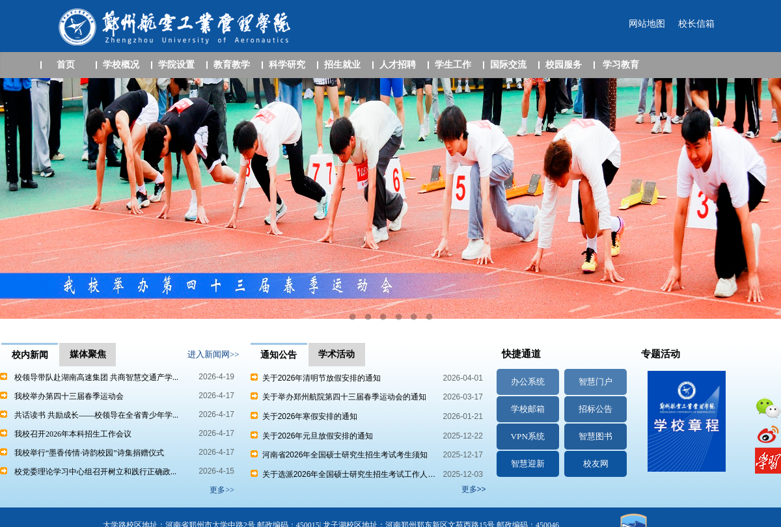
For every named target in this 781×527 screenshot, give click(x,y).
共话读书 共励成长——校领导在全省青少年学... (96, 415)
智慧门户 (595, 381)
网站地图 (647, 24)
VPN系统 (527, 436)
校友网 (596, 463)
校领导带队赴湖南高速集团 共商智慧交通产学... (96, 377)
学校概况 (121, 65)
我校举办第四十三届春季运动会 (69, 396)
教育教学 (231, 65)
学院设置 (176, 65)
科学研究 (287, 65)
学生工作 (453, 65)
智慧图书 (595, 436)
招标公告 (595, 409)
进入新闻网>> (213, 354)
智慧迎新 (528, 463)
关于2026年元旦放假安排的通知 (312, 435)
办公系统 (528, 381)
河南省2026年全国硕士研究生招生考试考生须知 (339, 454)
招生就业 (342, 65)
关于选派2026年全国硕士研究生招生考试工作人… (343, 474)
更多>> (473, 489)
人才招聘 (397, 65)
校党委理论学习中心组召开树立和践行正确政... (95, 471)
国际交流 (508, 65)
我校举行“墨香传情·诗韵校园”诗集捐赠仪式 (89, 452)
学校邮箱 (528, 409)
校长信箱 (696, 24)
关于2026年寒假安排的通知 (304, 416)
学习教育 (621, 65)
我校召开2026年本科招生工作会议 (72, 434)
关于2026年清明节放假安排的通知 (316, 378)
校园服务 (563, 65)
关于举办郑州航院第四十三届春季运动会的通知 (338, 396)
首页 (66, 65)
